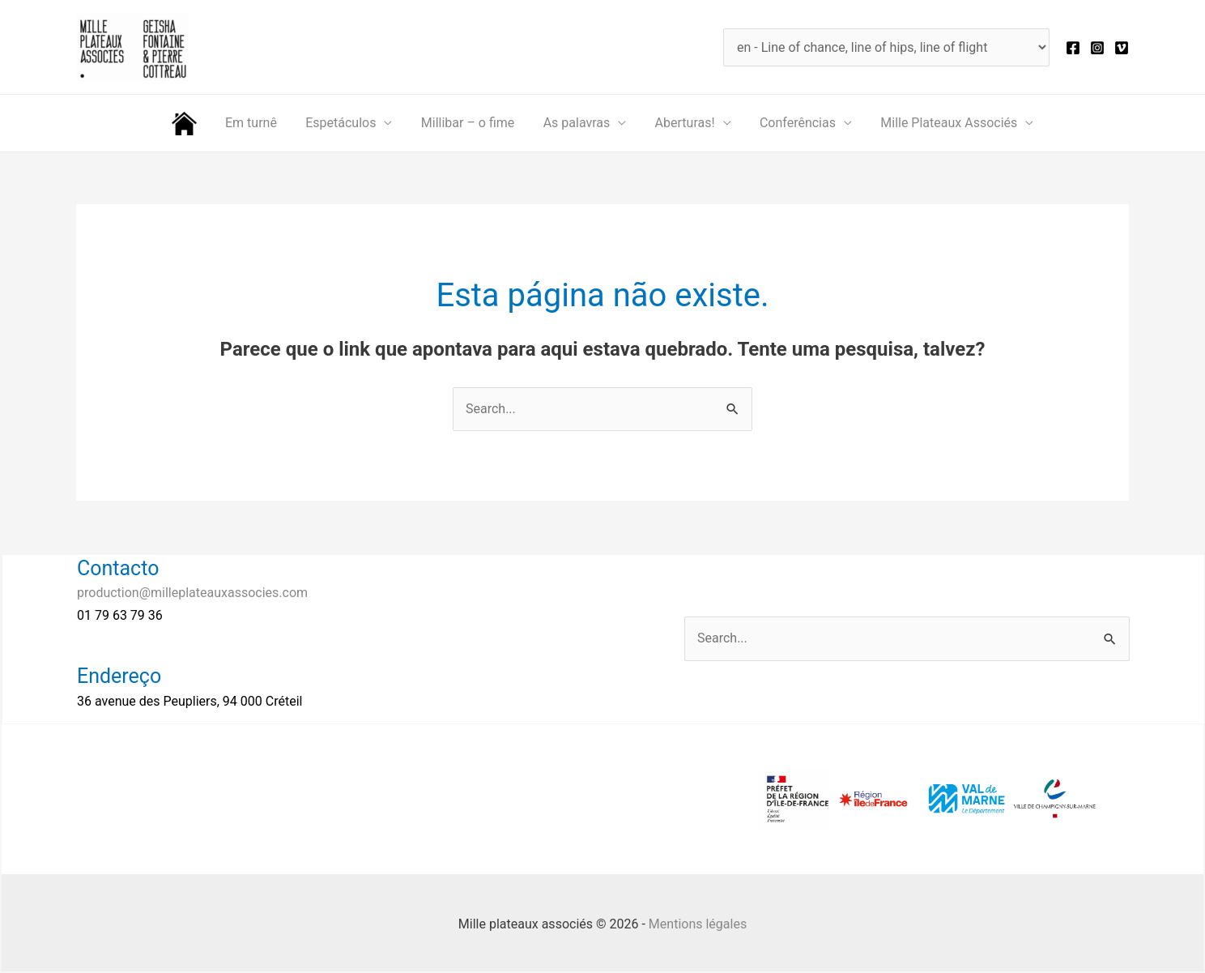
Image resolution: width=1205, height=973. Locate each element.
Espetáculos (344, 122)
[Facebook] (1073, 48)
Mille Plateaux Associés (939, 122)
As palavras (575, 122)
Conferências (791, 122)
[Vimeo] (1121, 48)
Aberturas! (681, 122)
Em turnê (257, 122)
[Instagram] (1097, 48)
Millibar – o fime (469, 122)
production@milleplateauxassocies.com (192, 592)
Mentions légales (698, 924)
